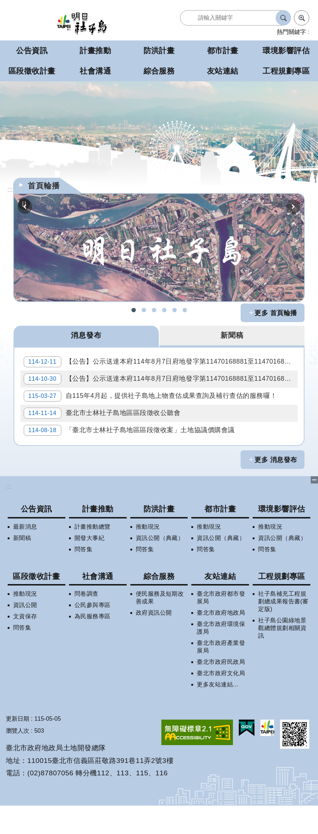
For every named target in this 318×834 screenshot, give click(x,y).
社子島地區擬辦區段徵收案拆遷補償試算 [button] (164, 310)
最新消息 (25, 555)
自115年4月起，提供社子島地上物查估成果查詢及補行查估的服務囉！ (153, 411)
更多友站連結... (217, 713)
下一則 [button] (293, 206)
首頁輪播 (44, 185)
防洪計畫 (159, 537)
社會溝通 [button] (95, 71)
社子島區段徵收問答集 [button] (154, 310)
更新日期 (17, 747)
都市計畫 (220, 537)
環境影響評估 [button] (286, 50)
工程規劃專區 (281, 604)
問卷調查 (86, 622)
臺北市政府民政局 (221, 690)
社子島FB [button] (133, 310)
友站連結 (220, 604)
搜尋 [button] (283, 18)
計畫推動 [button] (95, 50)
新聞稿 (22, 566)
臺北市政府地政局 (221, 641)
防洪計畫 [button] (159, 50)
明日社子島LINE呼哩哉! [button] (174, 310)
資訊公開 (25, 633)
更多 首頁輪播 (275, 313)
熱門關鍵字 (291, 32)
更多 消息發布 (275, 488)
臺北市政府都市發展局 (221, 626)
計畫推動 (98, 537)
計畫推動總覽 (92, 555)
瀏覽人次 (17, 759)
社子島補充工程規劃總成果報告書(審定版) (283, 630)
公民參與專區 (92, 633)
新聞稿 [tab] (232, 336)
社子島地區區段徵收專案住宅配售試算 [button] (185, 310)
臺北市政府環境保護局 (221, 656)
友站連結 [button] (222, 71)
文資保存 (25, 645)
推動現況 (148, 555)
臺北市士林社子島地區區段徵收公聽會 (104, 433)
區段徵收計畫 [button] (31, 71)
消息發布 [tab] (86, 336)
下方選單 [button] (314, 508)
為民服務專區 (92, 645)
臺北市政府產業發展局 (221, 675)
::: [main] (10, 189)
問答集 (83, 578)
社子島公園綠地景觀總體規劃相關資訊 (282, 656)
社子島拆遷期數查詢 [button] (144, 310)
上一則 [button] (25, 206)
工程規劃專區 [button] (286, 71)
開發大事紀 (89, 566)
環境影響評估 (281, 537)
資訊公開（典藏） (160, 566)
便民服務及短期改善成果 (160, 626)
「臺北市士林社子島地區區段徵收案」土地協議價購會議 (131, 456)
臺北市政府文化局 (221, 701)
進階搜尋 (301, 18)
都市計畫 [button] (222, 50)
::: (8, 515)
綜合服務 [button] (159, 71)
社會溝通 (98, 604)
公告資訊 (36, 537)
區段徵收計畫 (36, 604)
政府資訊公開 (154, 641)
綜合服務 (159, 604)
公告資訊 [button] (31, 50)
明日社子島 (82, 23)
